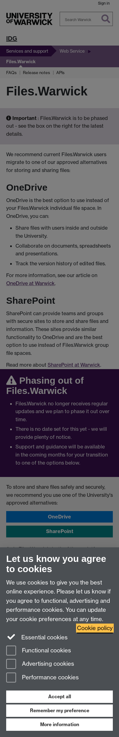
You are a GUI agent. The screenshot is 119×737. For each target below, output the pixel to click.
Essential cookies (37, 637)
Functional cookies (38, 651)
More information (59, 724)
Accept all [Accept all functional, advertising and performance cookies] (59, 696)
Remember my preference (59, 710)
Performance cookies (42, 678)
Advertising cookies (40, 664)
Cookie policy (95, 628)
